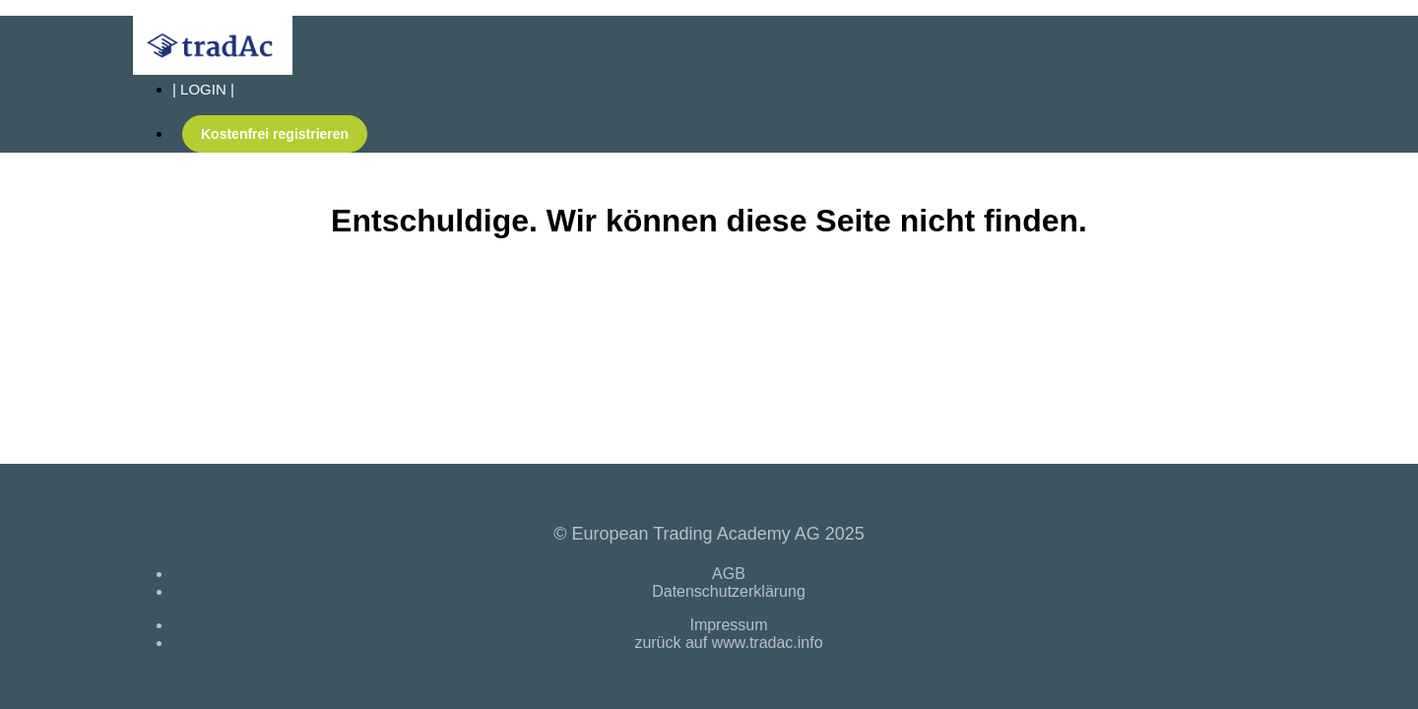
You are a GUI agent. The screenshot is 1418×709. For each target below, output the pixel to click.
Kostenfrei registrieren (275, 134)
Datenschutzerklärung (729, 591)
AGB (728, 573)
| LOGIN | (203, 89)
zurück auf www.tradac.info (728, 642)
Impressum (728, 624)
